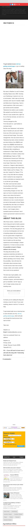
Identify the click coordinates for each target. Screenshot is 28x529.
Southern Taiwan (18, 514)
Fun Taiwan (6, 7)
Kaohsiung (14, 511)
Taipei (5, 517)
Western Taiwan (7, 520)
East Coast (6, 511)
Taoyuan (17, 517)
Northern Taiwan (8, 514)
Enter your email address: (14, 290)
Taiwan (11, 517)
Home (14, 424)
